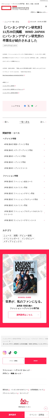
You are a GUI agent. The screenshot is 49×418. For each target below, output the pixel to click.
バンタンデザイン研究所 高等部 (10, 92)
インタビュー (28, 238)
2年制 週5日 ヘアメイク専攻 (24, 156)
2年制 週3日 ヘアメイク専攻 (24, 162)
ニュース (7, 235)
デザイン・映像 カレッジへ (39, 12)
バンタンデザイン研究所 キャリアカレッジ (13, 89)
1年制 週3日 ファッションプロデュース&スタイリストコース (24, 212)
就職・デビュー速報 (23, 235)
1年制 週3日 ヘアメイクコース (24, 168)
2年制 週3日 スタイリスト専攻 (24, 205)
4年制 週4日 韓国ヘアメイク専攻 (24, 144)
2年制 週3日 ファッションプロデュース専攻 (24, 199)
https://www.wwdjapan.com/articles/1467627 (13, 75)
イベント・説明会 (16, 360)
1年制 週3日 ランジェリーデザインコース (24, 220)
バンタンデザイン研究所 (8, 85)
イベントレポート (11, 238)
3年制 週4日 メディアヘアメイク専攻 (24, 150)
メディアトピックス (12, 241)
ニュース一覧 (6, 341)
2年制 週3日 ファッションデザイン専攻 (24, 193)
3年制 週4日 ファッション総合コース (24, 181)
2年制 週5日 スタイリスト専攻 (24, 187)
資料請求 (40, 360)
